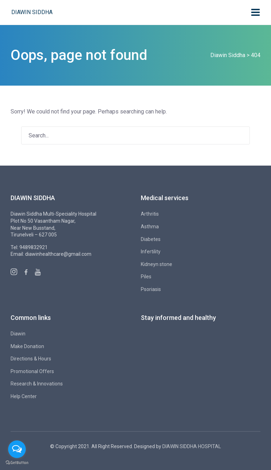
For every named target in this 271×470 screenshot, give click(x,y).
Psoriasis (151, 289)
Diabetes (151, 239)
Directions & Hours (31, 358)
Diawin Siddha (32, 12)
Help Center (24, 396)
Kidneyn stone (156, 264)
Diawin (18, 333)
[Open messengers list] (17, 449)
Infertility (151, 251)
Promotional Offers (32, 371)
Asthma (150, 226)
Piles (146, 276)
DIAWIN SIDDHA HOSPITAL (191, 446)
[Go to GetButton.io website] (17, 462)
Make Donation (27, 346)
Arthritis (150, 214)
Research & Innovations (37, 383)
